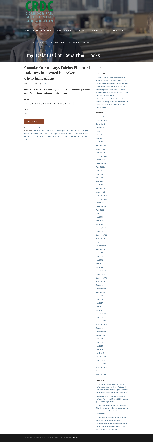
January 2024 (100, 117)
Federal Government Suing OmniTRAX (38, 134)
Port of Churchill (64, 136)
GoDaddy (75, 437)
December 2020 (101, 235)
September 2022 (101, 163)
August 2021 (100, 210)
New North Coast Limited (78, 42)
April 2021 (99, 221)
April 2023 (99, 138)
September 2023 (101, 124)
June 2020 (99, 256)
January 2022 (100, 192)
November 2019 (101, 282)
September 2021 (101, 206)
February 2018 (101, 357)
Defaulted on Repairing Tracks (57, 131)
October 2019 (100, 285)
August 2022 (100, 167)
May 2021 (99, 217)
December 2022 (101, 153)
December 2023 (101, 120)
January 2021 (100, 231)
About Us (57, 30)
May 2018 (99, 346)
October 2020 (100, 242)
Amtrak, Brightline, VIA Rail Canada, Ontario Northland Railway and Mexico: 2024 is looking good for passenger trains (112, 92)
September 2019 (101, 289)
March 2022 (100, 185)
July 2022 (99, 171)
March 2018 (100, 353)
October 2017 (100, 371)
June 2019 (99, 299)
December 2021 (101, 196)
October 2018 (100, 328)
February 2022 (101, 188)
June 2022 (99, 174)
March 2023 (100, 142)
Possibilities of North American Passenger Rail (44, 42)
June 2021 (99, 213)
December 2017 (101, 364)
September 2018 (101, 332)
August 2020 (100, 249)
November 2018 (101, 324)
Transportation (75, 136)
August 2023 (100, 128)
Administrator (50, 84)
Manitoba (84, 134)
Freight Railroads (38, 128)
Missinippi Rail (29, 136)
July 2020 (99, 253)
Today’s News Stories (41, 30)
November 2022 (101, 156)
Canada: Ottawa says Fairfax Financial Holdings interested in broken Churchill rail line (57, 73)
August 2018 (100, 335)
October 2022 (100, 160)
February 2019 (101, 314)
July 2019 (99, 296)
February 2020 (101, 271)
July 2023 (99, 131)
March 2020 (100, 267)
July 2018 (99, 339)
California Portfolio (95, 30)
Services (67, 30)
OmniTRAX (39, 136)
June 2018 (99, 342)
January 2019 (100, 317)
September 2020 (101, 246)
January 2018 (100, 360)
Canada (36, 131)
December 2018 (101, 321)
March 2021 (100, 224)
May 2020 (99, 260)
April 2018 (99, 349)
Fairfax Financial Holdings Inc (78, 131)
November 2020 (101, 239)
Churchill (42, 131)
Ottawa (54, 136)
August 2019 (100, 292)
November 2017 (101, 367)
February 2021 (101, 228)
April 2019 (99, 307)
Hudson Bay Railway (72, 134)
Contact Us (79, 30)
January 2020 (100, 274)
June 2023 (99, 135)
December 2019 (101, 278)
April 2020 (99, 264)
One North (47, 136)
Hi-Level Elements (116, 30)
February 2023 (101, 145)
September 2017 (101, 374)
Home (26, 30)
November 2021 (101, 199)
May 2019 (99, 303)
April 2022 (99, 181)
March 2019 (100, 310)
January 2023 (100, 149)
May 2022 (99, 178)
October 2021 (100, 203)
